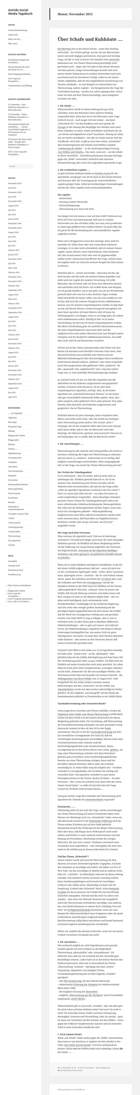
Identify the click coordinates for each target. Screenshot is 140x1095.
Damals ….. (12, 449)
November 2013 (15, 343)
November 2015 (15, 281)
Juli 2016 (12, 263)
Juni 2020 (12, 197)
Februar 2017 (13, 250)
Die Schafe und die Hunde (78, 1045)
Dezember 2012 (14, 370)
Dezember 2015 (14, 277)
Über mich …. (14, 43)
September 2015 (15, 290)
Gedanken (12, 462)
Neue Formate (14, 493)
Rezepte (11, 502)
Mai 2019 (12, 214)
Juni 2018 (12, 241)
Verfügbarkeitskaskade (78, 909)
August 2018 (13, 232)
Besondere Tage (15, 426)
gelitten (114, 749)
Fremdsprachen (15, 458)
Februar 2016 (13, 272)
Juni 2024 (12, 188)
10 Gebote (106, 579)
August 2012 (13, 388)
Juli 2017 (12, 245)
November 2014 (15, 308)
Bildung (11, 431)
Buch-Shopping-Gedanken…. (20, 74)
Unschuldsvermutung (101, 731)
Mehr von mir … (15, 39)
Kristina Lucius (102, 173)
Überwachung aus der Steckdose (86, 995)
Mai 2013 (12, 361)
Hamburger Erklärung (100, 820)
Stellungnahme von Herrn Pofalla (75, 678)
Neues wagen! (14, 147)
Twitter (11, 518)
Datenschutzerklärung (17, 30)
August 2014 (13, 317)
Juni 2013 (12, 357)
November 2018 (15, 228)
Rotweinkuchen (15, 110)
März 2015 (12, 299)
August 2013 (13, 352)
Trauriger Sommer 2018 (18, 514)
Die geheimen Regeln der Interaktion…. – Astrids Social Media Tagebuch (18, 127)
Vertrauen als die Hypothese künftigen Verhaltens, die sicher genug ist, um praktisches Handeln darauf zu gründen (90, 554)
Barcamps (12, 422)
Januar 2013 (13, 366)
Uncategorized (14, 540)
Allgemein (12, 417)
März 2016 (12, 268)
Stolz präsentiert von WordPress (71, 1089)
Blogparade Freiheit (16, 435)
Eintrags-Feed (14, 565)
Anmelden (12, 561)
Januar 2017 (13, 254)
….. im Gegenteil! (15, 413)
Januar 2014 (13, 339)
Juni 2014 (12, 326)
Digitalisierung (14, 453)
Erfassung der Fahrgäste (85, 984)
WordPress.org (14, 574)
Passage (61, 127)
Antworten (114, 59)
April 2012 (12, 397)
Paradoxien (13, 498)
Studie (108, 728)
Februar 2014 (13, 334)
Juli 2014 (12, 321)
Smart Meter (77, 998)
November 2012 (15, 375)
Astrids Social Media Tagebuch (20, 12)
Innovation (13, 480)
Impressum (13, 34)
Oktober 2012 (14, 379)
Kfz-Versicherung (72, 981)
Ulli (9, 152)
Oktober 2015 (14, 286)
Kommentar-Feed (15, 570)
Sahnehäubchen (66, 689)
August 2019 (13, 205)
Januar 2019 (13, 219)
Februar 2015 (13, 303)
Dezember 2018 (14, 223)
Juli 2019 (12, 210)
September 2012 (15, 383)
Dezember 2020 (14, 192)
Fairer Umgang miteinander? (20, 599)
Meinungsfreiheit (15, 489)
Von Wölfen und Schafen (70, 152)
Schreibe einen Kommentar (71, 1070)
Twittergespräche (15, 527)
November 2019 (15, 201)
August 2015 (13, 294)
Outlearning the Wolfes (70, 148)
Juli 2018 (12, 237)
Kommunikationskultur (18, 484)
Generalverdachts (94, 799)
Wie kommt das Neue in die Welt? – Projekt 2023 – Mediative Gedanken (20, 142)
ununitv (11, 545)
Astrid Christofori (87, 1068)
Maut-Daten (92, 991)
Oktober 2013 (14, 348)
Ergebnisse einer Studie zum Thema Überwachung (83, 714)
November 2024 (15, 183)
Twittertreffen (14, 531)
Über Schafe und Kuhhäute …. (90, 39)
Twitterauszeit (14, 522)
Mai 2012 (12, 392)
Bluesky (11, 444)
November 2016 (15, 259)
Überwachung (14, 536)
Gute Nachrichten (15, 471)
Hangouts (12, 475)
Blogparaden (13, 440)
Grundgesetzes (94, 582)
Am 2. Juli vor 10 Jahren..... (19, 601)
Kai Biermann (65, 48)
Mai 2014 (12, 330)
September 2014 (15, 312)
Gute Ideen (12, 466)
